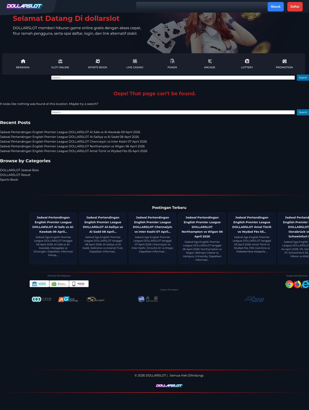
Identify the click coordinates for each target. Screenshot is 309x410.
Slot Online (60, 64)
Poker (172, 64)
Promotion (284, 64)
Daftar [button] (295, 6)
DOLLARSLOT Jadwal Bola (19, 170)
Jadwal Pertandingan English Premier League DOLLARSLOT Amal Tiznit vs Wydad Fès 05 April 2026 (73, 151)
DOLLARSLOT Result (15, 175)
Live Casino (135, 64)
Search (303, 77)
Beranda (23, 64)
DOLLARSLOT (156, 375)
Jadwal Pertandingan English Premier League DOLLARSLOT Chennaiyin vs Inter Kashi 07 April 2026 (73, 141)
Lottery (247, 64)
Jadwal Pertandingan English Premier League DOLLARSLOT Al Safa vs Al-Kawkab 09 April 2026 (70, 132)
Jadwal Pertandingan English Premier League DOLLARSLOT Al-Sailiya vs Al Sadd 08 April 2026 (69, 137)
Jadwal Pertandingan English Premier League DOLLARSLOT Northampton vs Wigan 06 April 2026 (72, 146)
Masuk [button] (276, 6)
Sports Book (97, 64)
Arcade (209, 64)
